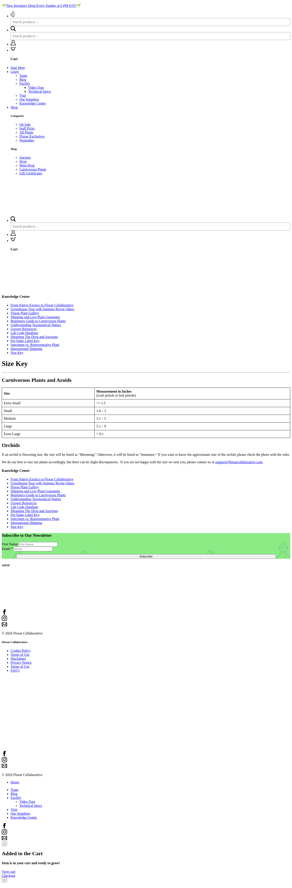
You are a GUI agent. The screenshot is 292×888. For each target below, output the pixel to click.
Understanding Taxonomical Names (36, 325)
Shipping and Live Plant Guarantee (35, 317)
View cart (8, 871)
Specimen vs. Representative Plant (35, 345)
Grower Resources (24, 329)
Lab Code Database (24, 333)
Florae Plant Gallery (25, 313)
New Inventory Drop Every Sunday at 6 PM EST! (41, 5)
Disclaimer (18, 658)
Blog (22, 79)
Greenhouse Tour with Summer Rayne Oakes (42, 309)
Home (15, 782)
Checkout (8, 875)
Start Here (18, 68)
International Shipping (26, 349)
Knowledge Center (32, 103)
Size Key (17, 353)
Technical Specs (39, 91)
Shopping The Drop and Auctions (34, 337)
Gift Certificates (30, 173)
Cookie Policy (21, 651)
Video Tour (36, 87)
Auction (25, 157)
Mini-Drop (27, 165)
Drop (23, 161)
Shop (14, 107)
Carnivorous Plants (32, 169)
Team (23, 75)
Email (8, 549)
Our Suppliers (29, 99)
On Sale (25, 124)
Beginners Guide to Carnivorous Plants (38, 321)
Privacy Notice (21, 662)
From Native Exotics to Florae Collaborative (42, 305)
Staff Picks (27, 128)
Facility (24, 83)
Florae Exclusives (31, 136)
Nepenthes (26, 140)
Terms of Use (20, 654)
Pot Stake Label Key (25, 341)
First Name (10, 544)
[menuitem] (150, 18)
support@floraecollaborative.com (239, 462)
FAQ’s (15, 670)
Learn (15, 72)
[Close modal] (4, 844)
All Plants (26, 132)
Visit (22, 95)
